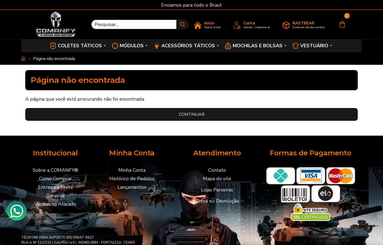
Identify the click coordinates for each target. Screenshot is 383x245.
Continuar (192, 114)
